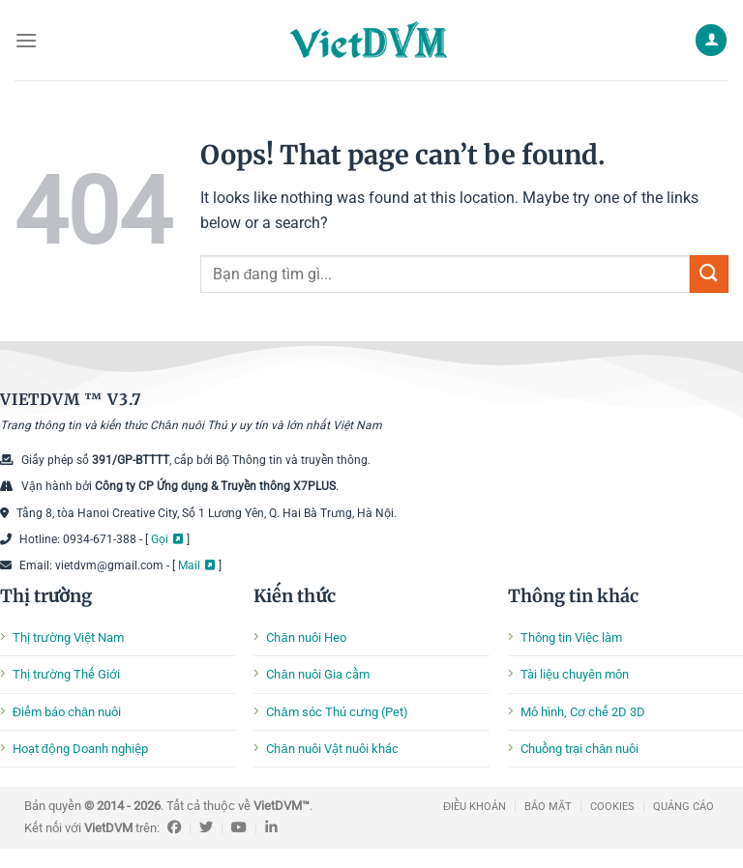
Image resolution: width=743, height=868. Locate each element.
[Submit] (709, 274)
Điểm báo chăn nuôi (67, 712)
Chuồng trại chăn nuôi (579, 748)
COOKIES (612, 806)
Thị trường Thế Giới (66, 674)
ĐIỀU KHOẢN (474, 806)
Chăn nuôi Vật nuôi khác (332, 748)
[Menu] (26, 40)
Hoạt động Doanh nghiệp (80, 748)
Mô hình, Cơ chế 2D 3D (582, 712)
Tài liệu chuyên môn (574, 674)
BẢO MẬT (548, 806)
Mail (189, 565)
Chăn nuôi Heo (305, 637)
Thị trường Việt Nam (68, 637)
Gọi (159, 539)
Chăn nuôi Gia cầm (317, 674)
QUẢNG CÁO (683, 806)
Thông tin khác (573, 596)
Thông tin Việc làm (571, 637)
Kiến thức (294, 596)
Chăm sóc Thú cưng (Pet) (336, 712)
